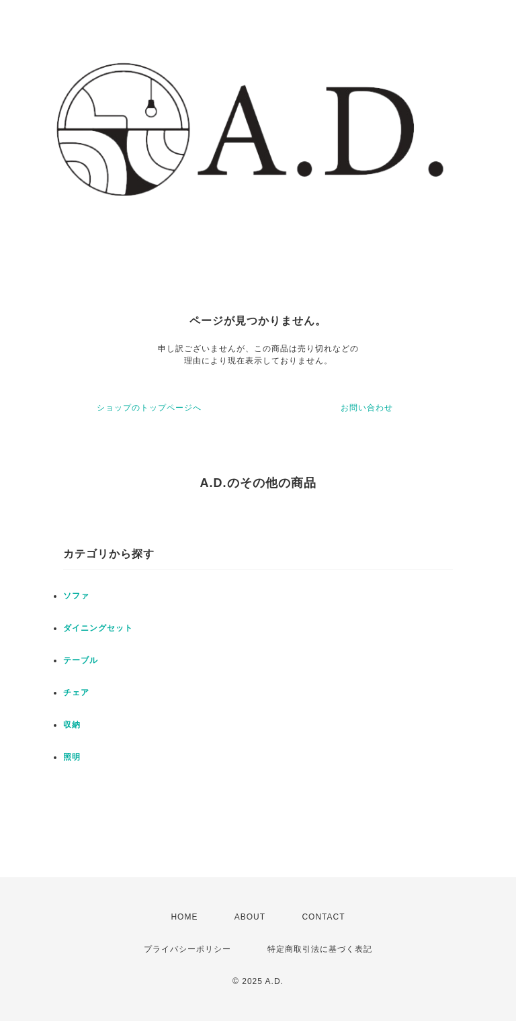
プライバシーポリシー (187, 949)
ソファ (76, 596)
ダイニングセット (98, 628)
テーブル (80, 660)
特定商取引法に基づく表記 (319, 949)
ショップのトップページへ (149, 407)
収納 (72, 724)
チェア (76, 692)
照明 (72, 757)
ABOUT (249, 917)
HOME (184, 917)
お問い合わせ (367, 407)
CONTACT (323, 917)
